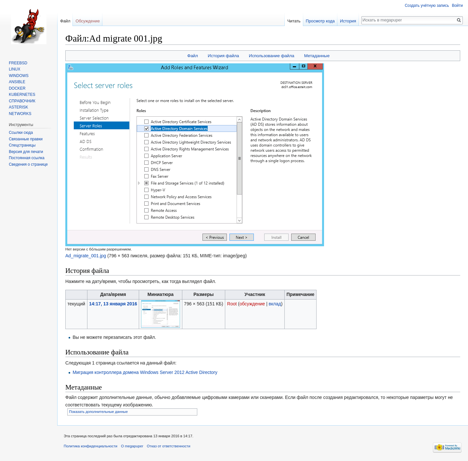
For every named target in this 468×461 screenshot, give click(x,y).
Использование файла (271, 55)
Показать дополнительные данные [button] (98, 412)
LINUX (14, 69)
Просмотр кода (320, 21)
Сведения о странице (28, 164)
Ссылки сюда (21, 132)
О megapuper (132, 446)
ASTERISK (18, 107)
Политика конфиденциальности (90, 446)
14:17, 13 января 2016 (113, 303)
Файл (192, 55)
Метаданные (317, 55)
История (348, 21)
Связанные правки (26, 139)
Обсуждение (87, 21)
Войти (457, 5)
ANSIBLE (17, 82)
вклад (275, 303)
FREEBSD (18, 63)
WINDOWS (19, 75)
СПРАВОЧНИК (22, 101)
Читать (294, 21)
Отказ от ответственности (168, 446)
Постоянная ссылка (26, 158)
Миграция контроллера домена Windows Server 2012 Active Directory (144, 372)
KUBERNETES (22, 94)
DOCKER (17, 88)
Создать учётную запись (427, 5)
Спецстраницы (22, 145)
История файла (223, 55)
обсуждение (252, 303)
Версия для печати (26, 151)
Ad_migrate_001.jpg (85, 255)
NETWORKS (20, 113)
